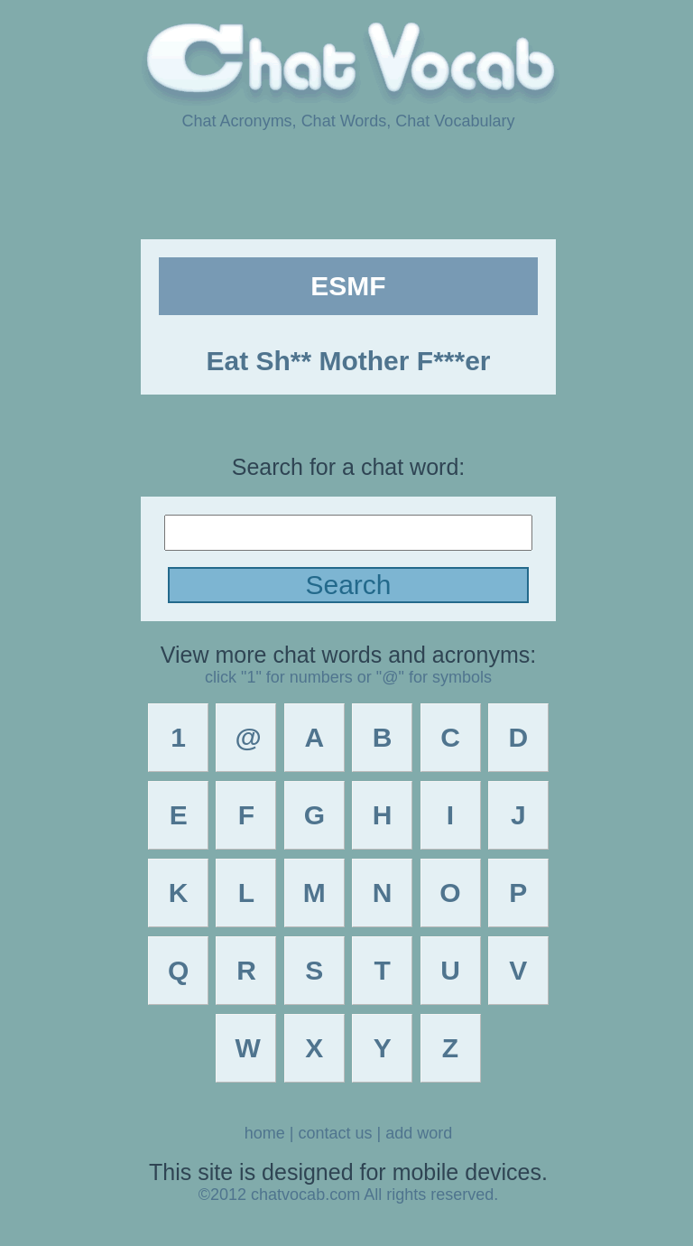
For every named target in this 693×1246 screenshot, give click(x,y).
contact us (335, 1133)
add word (418, 1133)
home (265, 1133)
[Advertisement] (346, 183)
